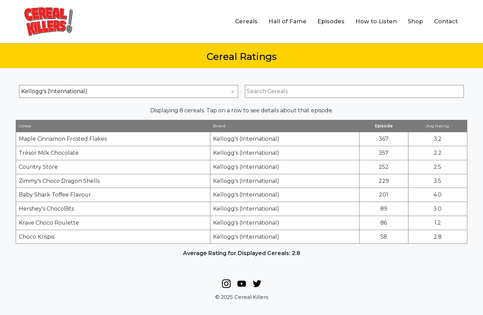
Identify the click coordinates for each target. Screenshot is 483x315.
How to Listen (376, 21)
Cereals (246, 21)
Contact (446, 21)
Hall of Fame (287, 21)
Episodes (330, 21)
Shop (415, 21)
